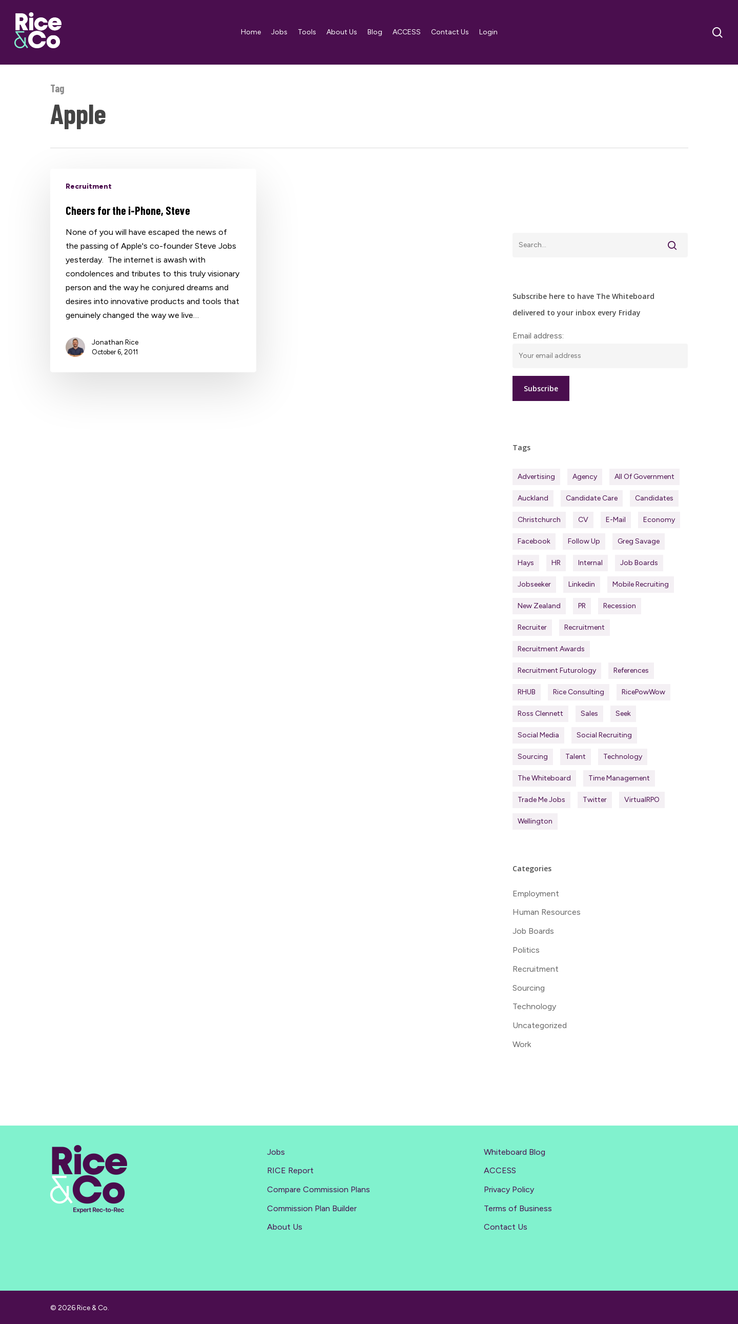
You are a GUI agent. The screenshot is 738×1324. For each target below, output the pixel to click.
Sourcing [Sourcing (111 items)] (533, 756)
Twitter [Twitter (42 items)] (595, 799)
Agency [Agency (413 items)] (584, 476)
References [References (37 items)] (631, 670)
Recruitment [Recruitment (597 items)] (584, 627)
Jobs (276, 1151)
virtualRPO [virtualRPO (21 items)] (642, 799)
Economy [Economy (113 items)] (659, 519)
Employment (535, 893)
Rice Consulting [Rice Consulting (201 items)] (578, 692)
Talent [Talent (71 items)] (575, 756)
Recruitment (89, 186)
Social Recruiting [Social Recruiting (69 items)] (604, 735)
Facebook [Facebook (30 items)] (534, 541)
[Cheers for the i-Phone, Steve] (153, 270)
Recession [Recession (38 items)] (619, 605)
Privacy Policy (509, 1189)
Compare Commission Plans (318, 1189)
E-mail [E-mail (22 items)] (616, 519)
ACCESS (500, 1170)
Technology (534, 1006)
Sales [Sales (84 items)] (589, 713)
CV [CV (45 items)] (583, 519)
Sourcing (528, 988)
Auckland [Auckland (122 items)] (533, 498)
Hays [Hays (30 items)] (526, 562)
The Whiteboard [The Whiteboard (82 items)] (544, 778)
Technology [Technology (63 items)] (622, 756)
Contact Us (505, 1227)
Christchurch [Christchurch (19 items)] (539, 519)
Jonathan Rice (115, 342)
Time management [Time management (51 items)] (619, 778)
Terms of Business (518, 1208)
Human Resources (546, 912)
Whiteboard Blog (514, 1151)
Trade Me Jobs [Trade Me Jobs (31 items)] (541, 799)
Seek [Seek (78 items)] (623, 713)
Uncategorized (539, 1025)
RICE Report (290, 1170)
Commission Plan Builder (312, 1208)
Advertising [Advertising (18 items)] (536, 476)
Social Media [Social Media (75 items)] (538, 735)
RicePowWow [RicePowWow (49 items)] (643, 692)
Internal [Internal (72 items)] (590, 562)
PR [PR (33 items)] (582, 605)
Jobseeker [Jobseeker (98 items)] (534, 584)
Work (521, 1044)
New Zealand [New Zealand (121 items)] (539, 605)
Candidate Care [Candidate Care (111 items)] (592, 498)
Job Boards (533, 931)
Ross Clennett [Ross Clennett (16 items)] (540, 713)
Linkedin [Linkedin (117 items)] (581, 584)
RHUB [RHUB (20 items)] (527, 692)
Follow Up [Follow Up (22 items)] (584, 541)
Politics (526, 950)
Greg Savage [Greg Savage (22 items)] (639, 541)
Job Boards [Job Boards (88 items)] (639, 562)
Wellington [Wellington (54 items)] (535, 821)
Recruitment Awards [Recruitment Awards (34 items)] (551, 649)
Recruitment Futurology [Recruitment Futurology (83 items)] (557, 670)
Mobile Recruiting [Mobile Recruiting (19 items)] (640, 584)
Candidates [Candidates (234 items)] (654, 498)
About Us (284, 1227)
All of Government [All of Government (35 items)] (644, 476)
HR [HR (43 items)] (556, 562)
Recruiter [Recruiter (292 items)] (532, 627)
